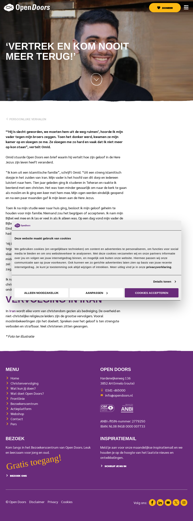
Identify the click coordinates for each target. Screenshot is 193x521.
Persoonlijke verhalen (26, 119)
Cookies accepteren (151, 292)
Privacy (53, 506)
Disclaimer (36, 506)
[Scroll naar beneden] (96, 80)
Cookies (67, 506)
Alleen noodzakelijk (41, 292)
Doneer (167, 8)
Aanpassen (97, 292)
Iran (12, 311)
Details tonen (162, 281)
